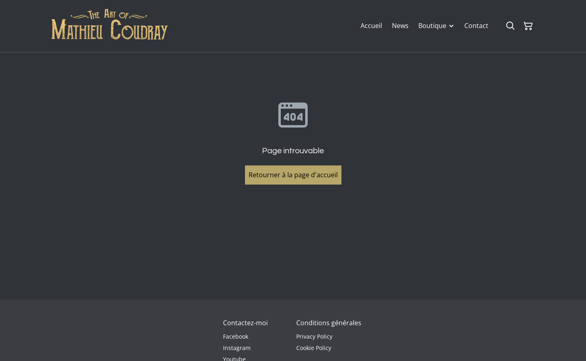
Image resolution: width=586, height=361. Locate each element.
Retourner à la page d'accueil (293, 174)
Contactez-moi (245, 322)
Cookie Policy (313, 348)
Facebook (235, 336)
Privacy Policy (314, 336)
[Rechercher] (510, 26)
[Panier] (528, 26)
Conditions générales (328, 322)
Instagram (237, 348)
